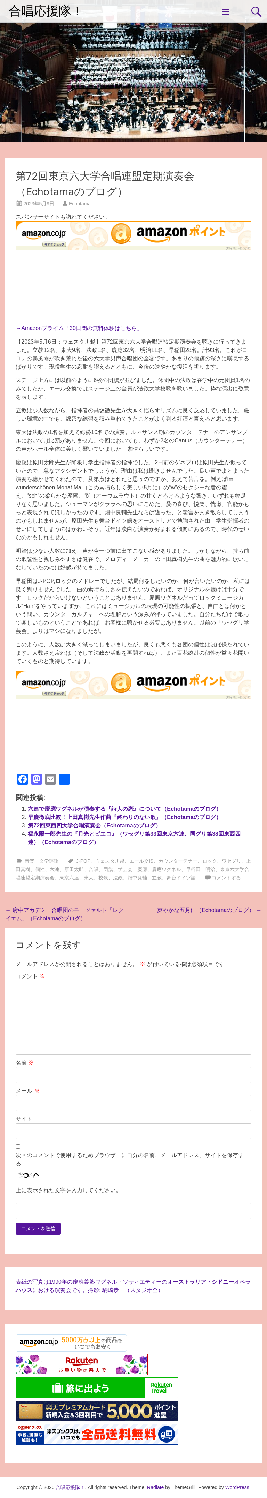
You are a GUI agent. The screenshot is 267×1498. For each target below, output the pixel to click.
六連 (54, 869)
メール (27, 1091)
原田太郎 (74, 869)
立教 (157, 877)
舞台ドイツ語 (181, 877)
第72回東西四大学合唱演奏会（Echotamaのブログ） (94, 825)
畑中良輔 (137, 877)
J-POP (83, 861)
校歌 (103, 877)
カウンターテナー (178, 861)
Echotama (80, 203)
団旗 (108, 869)
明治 (210, 869)
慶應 (142, 869)
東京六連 (69, 877)
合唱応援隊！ (46, 11)
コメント (30, 976)
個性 (40, 869)
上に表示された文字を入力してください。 (68, 1190)
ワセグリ (231, 861)
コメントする (226, 877)
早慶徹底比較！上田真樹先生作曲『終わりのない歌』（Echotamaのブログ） (124, 817)
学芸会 (125, 869)
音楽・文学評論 (42, 861)
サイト (24, 1119)
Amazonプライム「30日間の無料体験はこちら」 (82, 328)
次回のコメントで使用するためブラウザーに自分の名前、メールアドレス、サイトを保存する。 (130, 1159)
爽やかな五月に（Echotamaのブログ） (209, 910)
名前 (25, 1063)
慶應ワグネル (166, 869)
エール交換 (141, 861)
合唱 (93, 869)
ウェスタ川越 (109, 861)
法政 (118, 877)
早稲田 (193, 869)
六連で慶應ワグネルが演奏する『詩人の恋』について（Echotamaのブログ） (124, 809)
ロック (209, 861)
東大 (89, 877)
